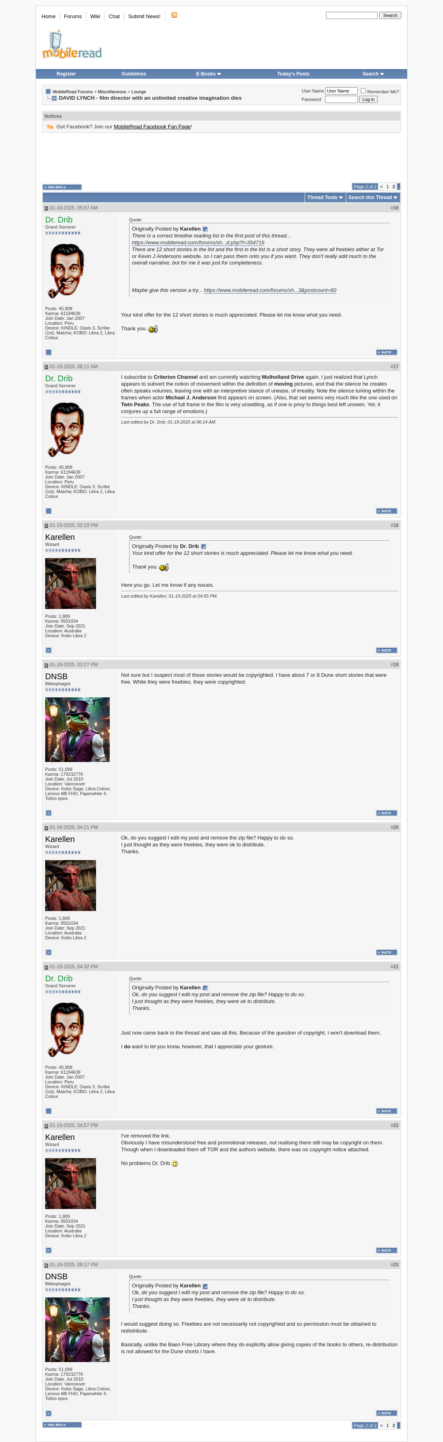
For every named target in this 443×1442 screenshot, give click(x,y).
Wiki (95, 16)
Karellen (60, 537)
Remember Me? (380, 91)
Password (311, 99)
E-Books (209, 74)
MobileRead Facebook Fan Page (152, 127)
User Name (313, 90)
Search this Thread (370, 197)
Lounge (139, 91)
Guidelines (133, 74)
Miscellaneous (112, 91)
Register (66, 74)
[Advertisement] (221, 158)
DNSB (56, 676)
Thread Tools (322, 197)
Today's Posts (293, 74)
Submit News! (144, 16)
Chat (114, 16)
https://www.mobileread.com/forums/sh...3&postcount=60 (270, 290)
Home (49, 16)
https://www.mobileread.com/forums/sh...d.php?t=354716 (198, 242)
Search (373, 74)
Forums (73, 16)
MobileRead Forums (73, 91)
